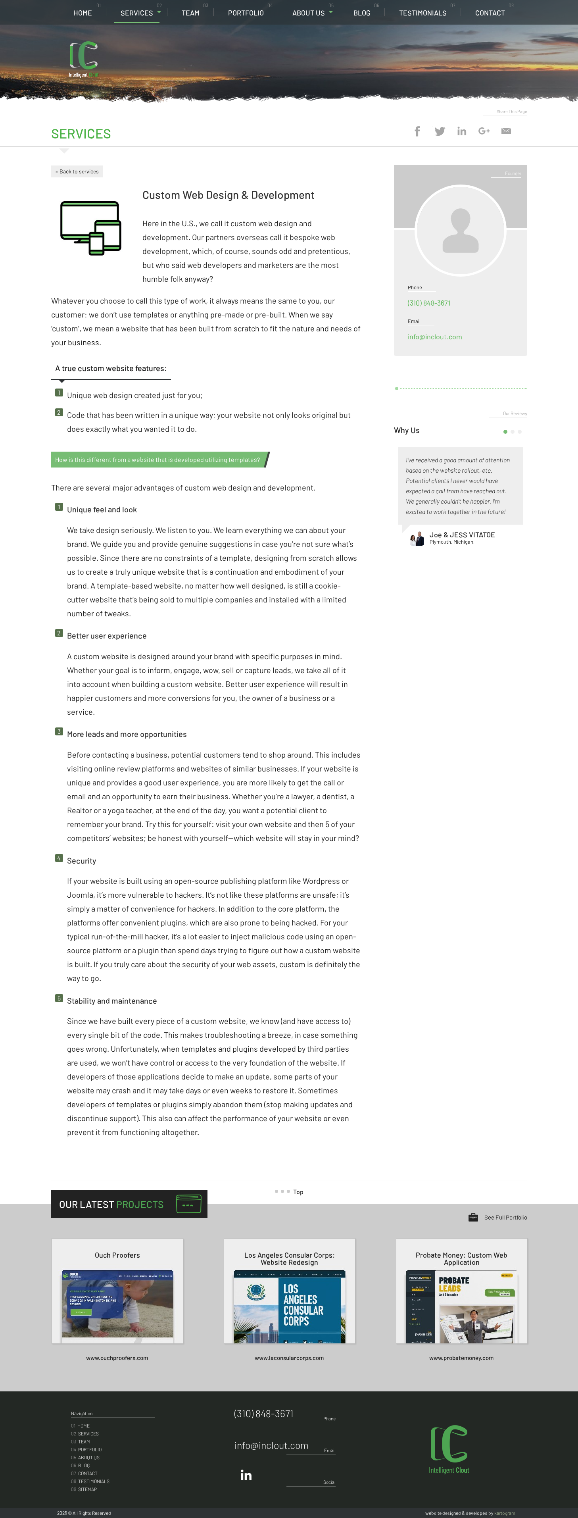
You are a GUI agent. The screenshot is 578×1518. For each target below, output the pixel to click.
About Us (313, 9)
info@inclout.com (435, 336)
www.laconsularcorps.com (289, 1357)
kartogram (504, 1513)
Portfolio (250, 9)
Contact (494, 9)
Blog (366, 9)
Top (292, 1191)
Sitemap (84, 1489)
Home (87, 9)
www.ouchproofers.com (117, 1357)
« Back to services (77, 171)
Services (141, 9)
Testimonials (427, 9)
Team (195, 9)
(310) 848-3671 (469, 48)
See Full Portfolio (505, 1217)
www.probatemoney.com (461, 1357)
